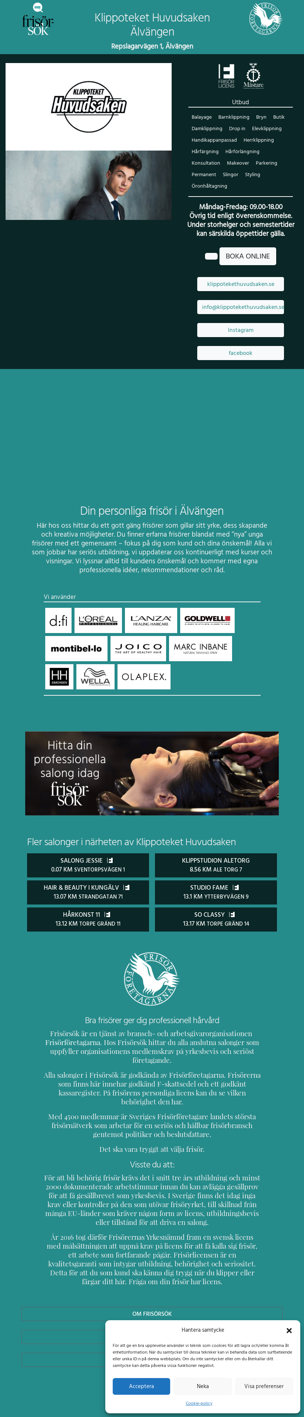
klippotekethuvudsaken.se (241, 284)
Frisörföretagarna (78, 1042)
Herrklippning (258, 140)
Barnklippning (233, 117)
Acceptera (141, 1386)
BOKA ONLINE (247, 257)
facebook (240, 353)
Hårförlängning (241, 152)
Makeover (238, 163)
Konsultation (206, 163)
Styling (252, 175)
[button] (289, 1330)
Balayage (202, 117)
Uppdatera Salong (152, 1318)
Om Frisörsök (152, 1295)
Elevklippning (267, 129)
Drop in (237, 129)
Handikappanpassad (214, 140)
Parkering (265, 163)
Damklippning (207, 129)
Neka (202, 1386)
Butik (278, 117)
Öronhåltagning (209, 186)
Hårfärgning (205, 152)
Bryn (260, 117)
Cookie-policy (199, 1403)
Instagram (240, 330)
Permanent (204, 175)
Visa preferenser (264, 1386)
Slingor (230, 175)
